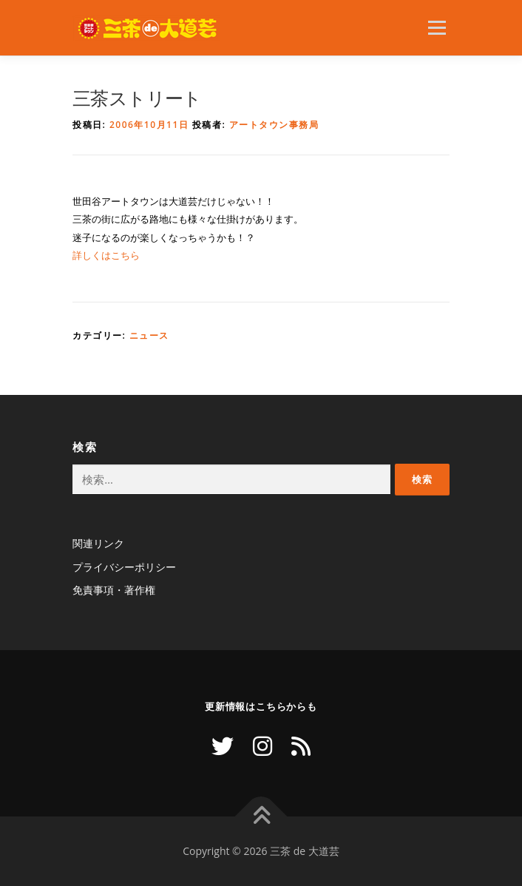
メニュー (437, 27)
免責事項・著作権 (113, 590)
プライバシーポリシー (124, 567)
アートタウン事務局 (274, 124)
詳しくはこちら (106, 255)
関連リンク (98, 543)
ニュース (149, 335)
